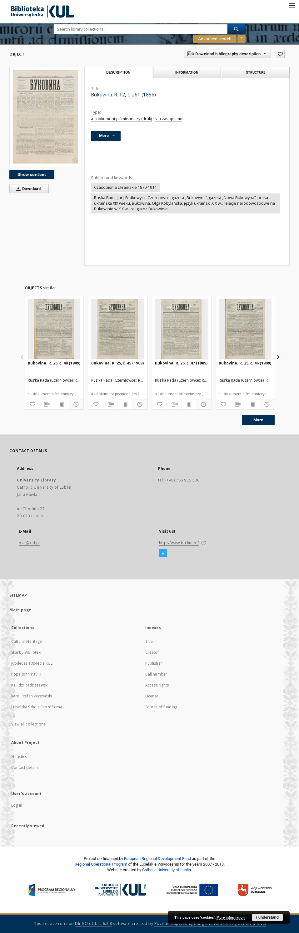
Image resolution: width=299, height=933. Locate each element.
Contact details (24, 767)
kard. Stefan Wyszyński (31, 696)
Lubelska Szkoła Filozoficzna (36, 707)
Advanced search (215, 38)
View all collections (28, 724)
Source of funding (161, 707)
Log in (16, 805)
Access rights (157, 685)
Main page (20, 610)
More (258, 420)
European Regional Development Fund (157, 858)
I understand (267, 917)
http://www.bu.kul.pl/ (179, 542)
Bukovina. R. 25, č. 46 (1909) (245, 363)
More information (231, 917)
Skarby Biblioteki (26, 652)
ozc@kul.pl (29, 542)
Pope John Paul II (26, 674)
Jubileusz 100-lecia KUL (31, 663)
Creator (152, 652)
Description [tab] (118, 72)
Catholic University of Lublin (166, 869)
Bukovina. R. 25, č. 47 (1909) (181, 363)
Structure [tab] (255, 72)
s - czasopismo (168, 118)
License (152, 696)
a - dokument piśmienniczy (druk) (121, 118)
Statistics (19, 756)
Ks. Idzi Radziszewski (29, 685)
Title (149, 641)
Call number (156, 674)
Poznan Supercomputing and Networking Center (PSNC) (210, 923)
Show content (31, 174)
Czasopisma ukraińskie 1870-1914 (125, 187)
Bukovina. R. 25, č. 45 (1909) (117, 363)
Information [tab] (186, 72)
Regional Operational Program (101, 864)
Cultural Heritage (26, 641)
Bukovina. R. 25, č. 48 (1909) (54, 363)
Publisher (153, 663)
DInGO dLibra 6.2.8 (93, 923)
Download (27, 189)
